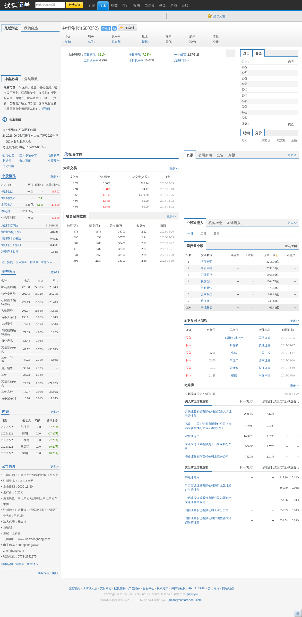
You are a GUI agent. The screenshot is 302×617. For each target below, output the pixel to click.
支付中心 (106, 588)
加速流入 (234, 223)
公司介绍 (213, 588)
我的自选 (31, 28)
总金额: (116, 41)
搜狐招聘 (120, 588)
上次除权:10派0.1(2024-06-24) (26, 147)
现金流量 (21, 262)
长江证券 (264, 345)
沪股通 (106, 28)
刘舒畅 (234, 345)
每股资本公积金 (11, 238)
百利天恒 (206, 288)
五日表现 (89, 54)
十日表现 (135, 54)
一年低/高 (180, 54)
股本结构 (7, 564)
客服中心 (148, 588)
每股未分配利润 (11, 245)
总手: (91, 41)
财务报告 (46, 262)
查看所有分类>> (47, 573)
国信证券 (264, 338)
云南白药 (206, 294)
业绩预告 (54, 160)
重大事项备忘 (28, 155)
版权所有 (192, 594)
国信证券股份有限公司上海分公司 (207, 510)
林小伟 (238, 338)
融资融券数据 (76, 216)
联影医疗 (206, 281)
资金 (258, 53)
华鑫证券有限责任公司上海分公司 (207, 456)
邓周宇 (229, 338)
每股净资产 (8, 198)
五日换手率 (91, 60)
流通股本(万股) (11, 232)
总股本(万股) (9, 225)
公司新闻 (205, 155)
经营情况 (32, 564)
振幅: (145, 41)
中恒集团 (71, 28)
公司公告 (8, 155)
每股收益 (7, 191)
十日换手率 (136, 60)
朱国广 (234, 360)
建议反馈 (219, 16)
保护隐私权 (178, 588)
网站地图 (228, 588)
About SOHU (196, 588)
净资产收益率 (10, 251)
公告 (220, 155)
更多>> (55, 176)
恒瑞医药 (206, 261)
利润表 (34, 262)
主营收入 (7, 204)
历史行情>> (181, 60)
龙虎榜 (6, 160)
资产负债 (7, 262)
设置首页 (74, 588)
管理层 (19, 564)
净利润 (5, 211)
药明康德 (206, 268)
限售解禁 (54, 155)
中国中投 (264, 353)
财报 (231, 155)
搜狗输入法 (90, 588)
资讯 (189, 155)
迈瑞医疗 (206, 274)
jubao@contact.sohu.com (185, 600)
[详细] (46, 108)
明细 (246, 133)
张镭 (234, 353)
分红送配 (25, 160)
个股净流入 (194, 223)
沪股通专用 (192, 436)
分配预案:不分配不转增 (21, 130)
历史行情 (8, 166)
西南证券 (264, 360)
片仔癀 (205, 301)
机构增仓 (215, 223)
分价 (258, 133)
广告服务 (134, 588)
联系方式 (162, 588)
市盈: (67, 41)
